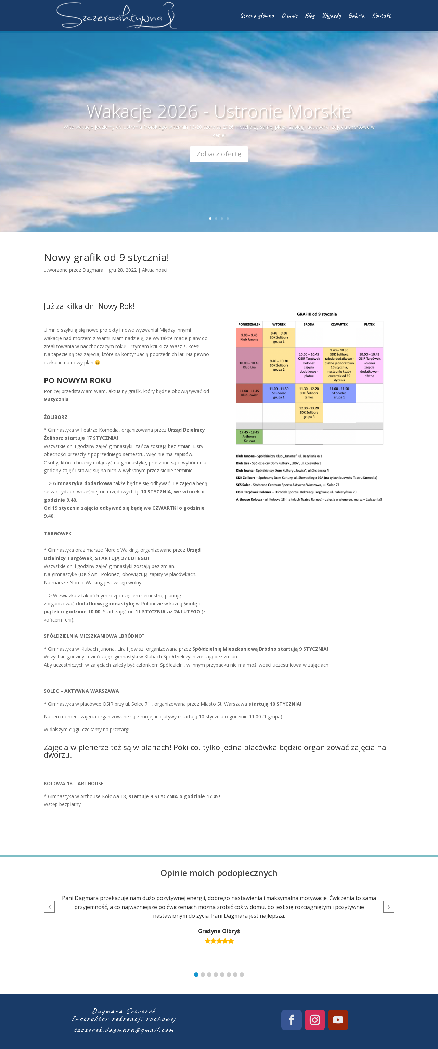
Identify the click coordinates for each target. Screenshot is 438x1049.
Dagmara (92, 270)
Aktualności (154, 270)
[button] (196, 974)
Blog (309, 15)
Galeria (356, 15)
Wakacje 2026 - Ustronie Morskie (219, 110)
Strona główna (257, 15)
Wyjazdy (331, 15)
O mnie (289, 15)
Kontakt (381, 15)
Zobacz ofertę (219, 154)
